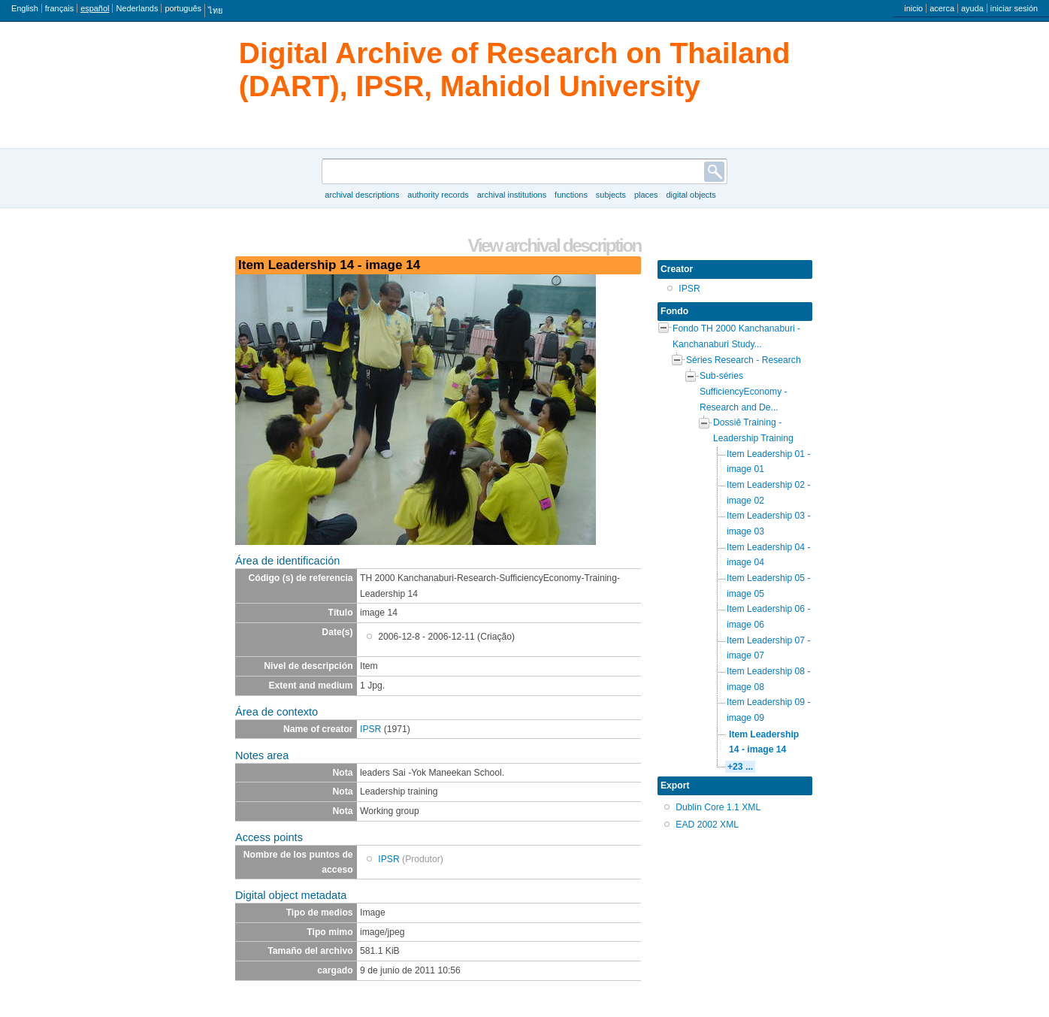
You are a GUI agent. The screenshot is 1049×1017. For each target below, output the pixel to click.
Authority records (437, 194)
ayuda (972, 8)
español (94, 8)
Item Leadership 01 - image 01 (769, 462)
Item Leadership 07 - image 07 (769, 648)
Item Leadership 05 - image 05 (769, 586)
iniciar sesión (1014, 8)
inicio (913, 8)
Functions (571, 194)
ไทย (215, 10)
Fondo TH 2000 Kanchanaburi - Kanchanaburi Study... (736, 336)
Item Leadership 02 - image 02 (769, 493)
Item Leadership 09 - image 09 (769, 710)
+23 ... (740, 766)
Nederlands (137, 8)
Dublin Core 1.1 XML (718, 807)
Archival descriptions (362, 194)
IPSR (370, 729)
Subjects (611, 194)
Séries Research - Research (743, 360)
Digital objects (690, 194)
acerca (942, 8)
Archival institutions (511, 194)
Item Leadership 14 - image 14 (764, 742)
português (183, 8)
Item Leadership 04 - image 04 (769, 555)
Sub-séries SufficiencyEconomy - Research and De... (744, 391)
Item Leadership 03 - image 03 (769, 523)
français (59, 8)
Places (646, 194)
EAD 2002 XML (707, 824)
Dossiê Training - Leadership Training (753, 430)
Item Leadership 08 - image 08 (769, 679)
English (24, 8)
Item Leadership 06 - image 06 (769, 617)
